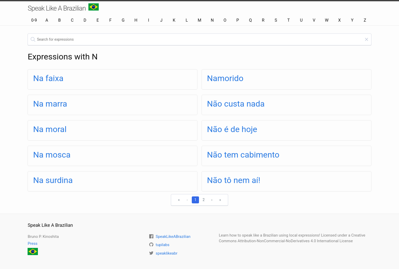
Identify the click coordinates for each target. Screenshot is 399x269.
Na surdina (53, 180)
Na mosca (51, 155)
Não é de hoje (232, 129)
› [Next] (211, 200)
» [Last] (220, 200)
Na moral (49, 129)
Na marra (50, 104)
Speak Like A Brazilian (63, 7)
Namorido (225, 78)
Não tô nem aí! (233, 180)
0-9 (34, 20)
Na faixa (48, 78)
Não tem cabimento (243, 155)
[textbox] (199, 39)
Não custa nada (236, 104)
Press (32, 243)
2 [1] (204, 200)
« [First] (179, 200)
